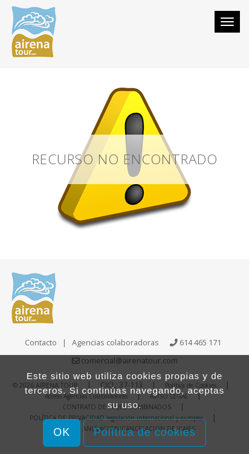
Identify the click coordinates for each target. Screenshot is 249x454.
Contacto (41, 342)
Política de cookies (145, 432)
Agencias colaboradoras (115, 342)
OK (61, 432)
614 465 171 (200, 342)
